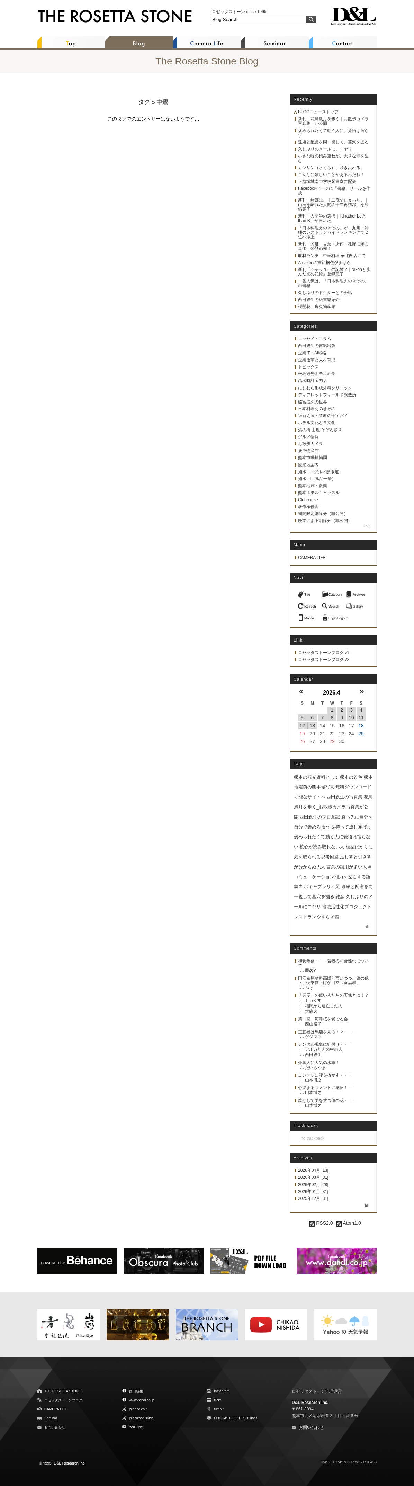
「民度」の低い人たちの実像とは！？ (333, 995)
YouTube (136, 1427)
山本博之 (313, 1080)
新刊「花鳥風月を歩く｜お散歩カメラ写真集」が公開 (333, 121)
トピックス (308, 366)
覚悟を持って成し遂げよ (346, 827)
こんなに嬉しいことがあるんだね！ (331, 174)
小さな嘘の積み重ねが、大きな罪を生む (333, 158)
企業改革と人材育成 (316, 359)
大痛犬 (311, 1011)
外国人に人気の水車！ (319, 1062)
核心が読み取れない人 (321, 846)
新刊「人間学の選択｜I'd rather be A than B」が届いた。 (331, 218)
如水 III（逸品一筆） (317, 478)
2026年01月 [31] (313, 1191)
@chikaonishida (141, 1418)
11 (361, 717)
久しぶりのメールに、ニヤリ (325, 149)
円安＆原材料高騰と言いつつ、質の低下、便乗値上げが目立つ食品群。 (333, 980)
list (366, 525)
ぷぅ (309, 987)
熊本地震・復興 (312, 485)
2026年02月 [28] (313, 1184)
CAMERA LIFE (311, 557)
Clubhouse (308, 499)
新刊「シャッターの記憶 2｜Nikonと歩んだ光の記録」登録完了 (334, 271)
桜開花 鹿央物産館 (316, 306)
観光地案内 (308, 464)
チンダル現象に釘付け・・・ (325, 1044)
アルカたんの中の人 (323, 1049)
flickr (217, 1400)
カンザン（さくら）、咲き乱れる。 (331, 167)
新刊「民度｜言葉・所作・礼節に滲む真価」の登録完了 (333, 246)
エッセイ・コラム (314, 338)
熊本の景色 (351, 777)
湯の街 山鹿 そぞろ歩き (320, 429)
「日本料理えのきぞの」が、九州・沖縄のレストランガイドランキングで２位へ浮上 (333, 232)
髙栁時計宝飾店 (312, 380)
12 (302, 725)
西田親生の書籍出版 (316, 345)
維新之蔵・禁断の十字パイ (323, 415)
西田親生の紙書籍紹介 (319, 299)
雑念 (339, 896)
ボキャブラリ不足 (322, 886)
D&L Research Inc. (310, 1402)
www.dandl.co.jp (141, 1400)
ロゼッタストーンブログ (63, 1400)
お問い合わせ (54, 1427)
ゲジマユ (313, 1036)
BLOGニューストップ (318, 111)
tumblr (219, 1409)
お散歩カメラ (310, 443)
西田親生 (313, 1054)
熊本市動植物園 (312, 457)
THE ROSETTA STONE (62, 1391)
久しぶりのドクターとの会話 (325, 292)
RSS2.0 (321, 1223)
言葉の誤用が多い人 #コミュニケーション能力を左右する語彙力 (332, 877)
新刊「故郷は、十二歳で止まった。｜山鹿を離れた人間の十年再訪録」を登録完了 (333, 205)
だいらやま (315, 1067)
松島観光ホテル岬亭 (316, 373)
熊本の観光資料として (316, 777)
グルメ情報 (308, 436)
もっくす (313, 1000)
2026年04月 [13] (313, 1170)
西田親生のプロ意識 (319, 817)
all (366, 927)
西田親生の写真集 (344, 796)
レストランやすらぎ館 (316, 916)
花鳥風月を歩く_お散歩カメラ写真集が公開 (333, 807)
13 (312, 725)
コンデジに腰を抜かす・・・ (325, 1075)
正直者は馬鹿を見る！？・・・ (327, 1031)
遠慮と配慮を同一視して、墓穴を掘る (333, 142)
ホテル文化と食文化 (316, 422)
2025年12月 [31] (313, 1198)
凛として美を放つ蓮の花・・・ (327, 1100)
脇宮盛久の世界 (312, 401)
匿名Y (310, 970)
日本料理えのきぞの (316, 408)
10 (351, 717)
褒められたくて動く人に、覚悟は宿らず (333, 133)
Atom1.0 (348, 1223)
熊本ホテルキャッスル (319, 492)
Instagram (221, 1391)
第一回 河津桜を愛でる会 (323, 1019)
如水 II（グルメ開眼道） (320, 471)
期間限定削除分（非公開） (323, 513)
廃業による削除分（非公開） (325, 520)
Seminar (50, 1418)
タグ (144, 102)
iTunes (252, 1418)
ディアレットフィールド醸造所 (327, 394)
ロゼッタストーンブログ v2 (323, 659)
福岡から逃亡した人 (323, 1005)
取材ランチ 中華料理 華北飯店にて (332, 255)
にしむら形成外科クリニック (325, 388)
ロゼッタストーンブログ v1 (323, 652)
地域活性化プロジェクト (346, 906)
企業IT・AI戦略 (312, 353)
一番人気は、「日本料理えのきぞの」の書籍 (333, 283)
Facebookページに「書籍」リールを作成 (334, 190)
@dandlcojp (138, 1409)
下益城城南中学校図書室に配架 (327, 181)
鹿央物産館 (308, 450)
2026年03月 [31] (313, 1177)
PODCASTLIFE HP (229, 1418)
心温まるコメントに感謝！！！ (327, 1087)
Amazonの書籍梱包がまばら (324, 262)
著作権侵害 (308, 506)
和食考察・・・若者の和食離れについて (333, 963)
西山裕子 (313, 1023)
